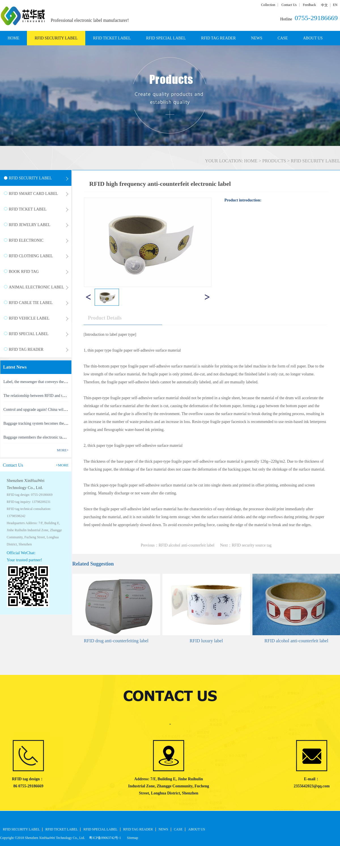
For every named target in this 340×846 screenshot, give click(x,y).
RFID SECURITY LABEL (315, 160)
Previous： (177, 545)
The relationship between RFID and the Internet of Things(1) (51, 396)
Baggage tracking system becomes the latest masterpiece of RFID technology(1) (67, 423)
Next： (246, 545)
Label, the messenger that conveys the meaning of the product (52, 382)
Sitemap (131, 838)
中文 (324, 5)
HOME (13, 38)
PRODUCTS (274, 160)
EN (335, 5)
